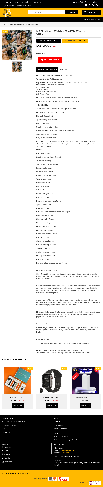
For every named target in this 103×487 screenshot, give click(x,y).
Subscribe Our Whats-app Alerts (13, 422)
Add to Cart (17, 406)
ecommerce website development (14, 476)
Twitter (5, 451)
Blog (3, 429)
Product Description (47, 69)
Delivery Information (61, 436)
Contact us (6, 433)
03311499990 (65, 453)
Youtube (6, 458)
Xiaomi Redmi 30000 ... (85, 397)
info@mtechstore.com (66, 450)
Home (4, 24)
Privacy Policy (59, 425)
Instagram (6, 454)
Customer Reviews (9, 425)
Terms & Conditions (60, 429)
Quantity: (40, 53)
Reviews (63, 69)
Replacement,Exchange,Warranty (66, 440)
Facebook (6, 447)
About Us (57, 422)
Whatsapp (7, 462)
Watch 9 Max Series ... (51, 397)
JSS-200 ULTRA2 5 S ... (17, 397)
